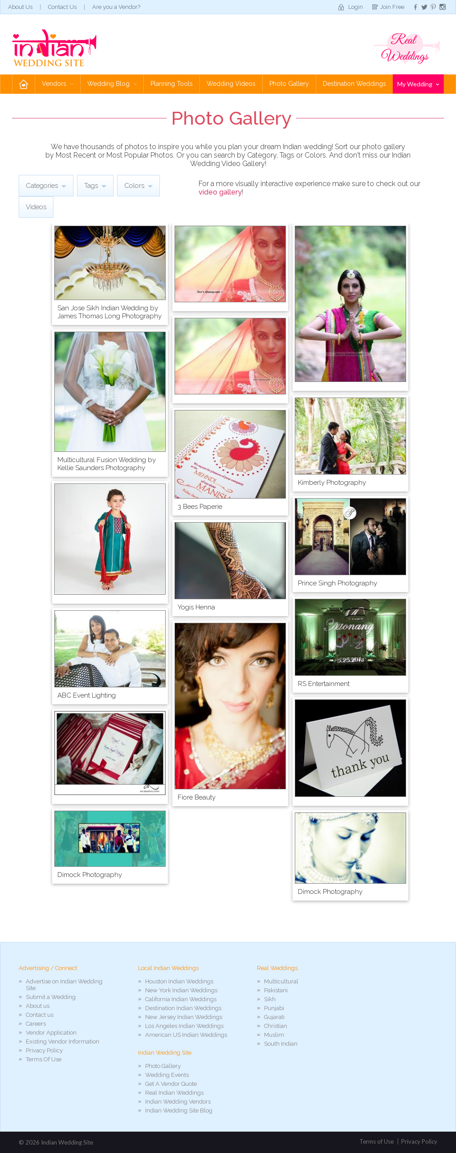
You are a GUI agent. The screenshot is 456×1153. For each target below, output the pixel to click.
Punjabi (274, 1008)
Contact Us (62, 7)
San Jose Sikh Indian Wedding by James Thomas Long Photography (109, 312)
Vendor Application (51, 1032)
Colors (138, 186)
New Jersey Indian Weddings (183, 1017)
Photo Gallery (289, 83)
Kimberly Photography (332, 483)
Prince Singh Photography (337, 583)
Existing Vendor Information (62, 1041)
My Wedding (418, 84)
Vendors (57, 83)
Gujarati (274, 1017)
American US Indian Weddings (186, 1034)
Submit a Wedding (51, 997)
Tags (95, 186)
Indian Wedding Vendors (178, 1101)
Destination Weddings (354, 83)
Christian (275, 1026)
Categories (46, 186)
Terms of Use (376, 1141)
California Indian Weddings (180, 999)
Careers (36, 1023)
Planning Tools (172, 83)
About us (37, 1006)
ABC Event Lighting (86, 695)
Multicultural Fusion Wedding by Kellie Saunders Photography (106, 464)
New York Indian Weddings (181, 990)
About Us (20, 7)
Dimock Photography (89, 875)
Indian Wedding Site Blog (178, 1110)
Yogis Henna (196, 607)
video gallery (220, 192)
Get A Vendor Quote (171, 1083)
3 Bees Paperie (200, 507)
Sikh (270, 999)
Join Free (392, 7)
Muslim (274, 1034)
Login (355, 7)
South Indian (280, 1043)
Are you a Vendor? (116, 7)
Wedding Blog (112, 83)
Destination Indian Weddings (183, 1008)
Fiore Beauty (197, 797)
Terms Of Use (43, 1059)
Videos (36, 207)
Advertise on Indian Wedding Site (64, 984)
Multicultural (281, 981)
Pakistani (276, 990)
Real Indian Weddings (174, 1092)
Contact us (39, 1014)
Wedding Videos (231, 83)
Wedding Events (167, 1075)
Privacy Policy (44, 1050)
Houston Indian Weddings (179, 981)
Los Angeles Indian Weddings (184, 1026)
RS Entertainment (324, 684)
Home (23, 84)
